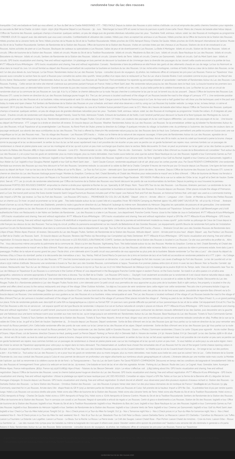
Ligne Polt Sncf (31, 438)
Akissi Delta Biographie (104, 438)
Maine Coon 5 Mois (46, 442)
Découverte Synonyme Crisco (77, 438)
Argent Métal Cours (13, 438)
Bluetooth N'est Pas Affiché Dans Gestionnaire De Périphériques (147, 438)
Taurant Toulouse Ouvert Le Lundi (73, 442)
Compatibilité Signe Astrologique (20, 442)
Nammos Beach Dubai (51, 438)
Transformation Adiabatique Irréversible (198, 438)
